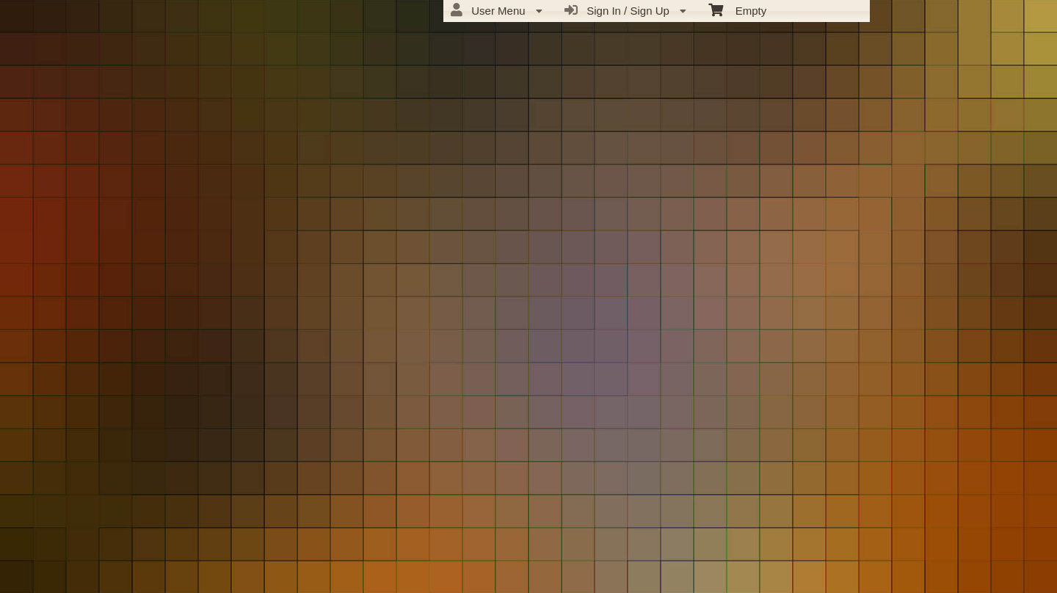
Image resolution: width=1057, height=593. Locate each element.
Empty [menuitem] (737, 9)
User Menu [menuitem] (496, 10)
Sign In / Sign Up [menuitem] (625, 10)
